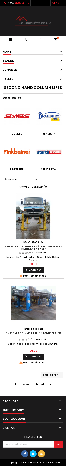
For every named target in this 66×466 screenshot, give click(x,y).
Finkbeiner (17, 169)
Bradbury (49, 134)
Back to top (52, 375)
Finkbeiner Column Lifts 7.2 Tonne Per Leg (33, 333)
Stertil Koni (49, 169)
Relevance (21, 179)
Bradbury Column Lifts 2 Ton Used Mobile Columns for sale (33, 248)
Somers (17, 134)
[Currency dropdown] (57, 3)
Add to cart (33, 269)
